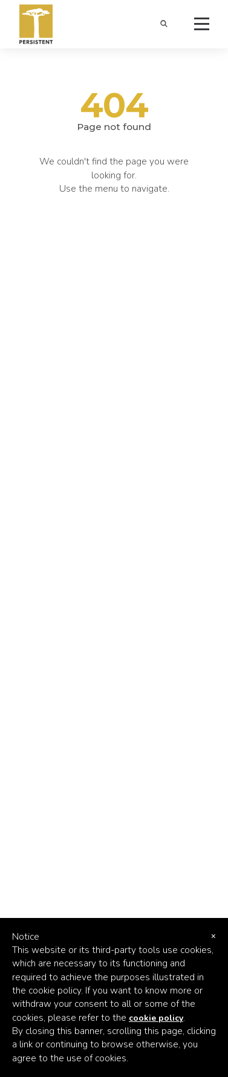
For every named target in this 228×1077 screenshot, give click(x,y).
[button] (163, 24)
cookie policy (156, 1018)
